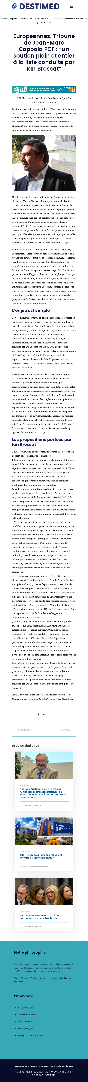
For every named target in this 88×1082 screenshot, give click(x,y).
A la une (27, 806)
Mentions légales (26, 1028)
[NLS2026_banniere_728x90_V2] (44, 89)
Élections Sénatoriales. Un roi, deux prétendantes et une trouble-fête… (41, 917)
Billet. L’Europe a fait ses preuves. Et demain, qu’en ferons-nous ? (41, 856)
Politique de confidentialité (30, 1035)
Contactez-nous (25, 1021)
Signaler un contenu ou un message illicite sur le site (44, 1066)
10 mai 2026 (25, 785)
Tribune (46, 866)
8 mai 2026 (24, 912)
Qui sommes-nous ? (27, 1014)
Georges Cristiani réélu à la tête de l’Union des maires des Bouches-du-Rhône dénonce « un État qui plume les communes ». (43, 793)
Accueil (4, 18)
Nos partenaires (25, 1007)
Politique (36, 806)
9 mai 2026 (24, 851)
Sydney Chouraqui (22, 978)
